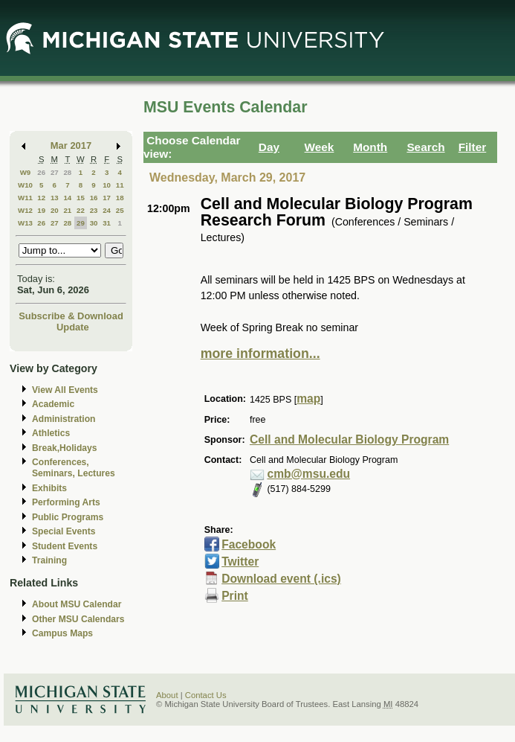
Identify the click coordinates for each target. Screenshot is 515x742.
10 (107, 185)
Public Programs (67, 517)
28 (67, 172)
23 (94, 210)
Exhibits (49, 488)
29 (81, 223)
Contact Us (206, 695)
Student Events (64, 546)
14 (67, 198)
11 (120, 185)
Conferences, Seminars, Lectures (73, 468)
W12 (25, 210)
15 (81, 198)
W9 (25, 172)
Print (234, 595)
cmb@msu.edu (308, 473)
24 (107, 210)
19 (41, 210)
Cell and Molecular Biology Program (349, 439)
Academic (53, 404)
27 (55, 172)
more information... (260, 353)
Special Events (63, 531)
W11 (25, 198)
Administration (63, 419)
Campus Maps (62, 633)
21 (67, 210)
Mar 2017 (71, 145)
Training (49, 560)
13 (55, 198)
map (308, 398)
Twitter (240, 561)
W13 (25, 223)
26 (41, 172)
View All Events (65, 390)
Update (72, 327)
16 (94, 198)
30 (94, 223)
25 (120, 210)
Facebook (248, 544)
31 (107, 223)
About (167, 695)
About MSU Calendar (76, 604)
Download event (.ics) (281, 578)
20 (55, 210)
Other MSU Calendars (78, 619)
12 (41, 198)
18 (120, 198)
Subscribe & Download (71, 316)
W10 (25, 185)
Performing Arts (66, 502)
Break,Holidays (64, 448)
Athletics (51, 433)
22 (81, 210)
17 (107, 198)
